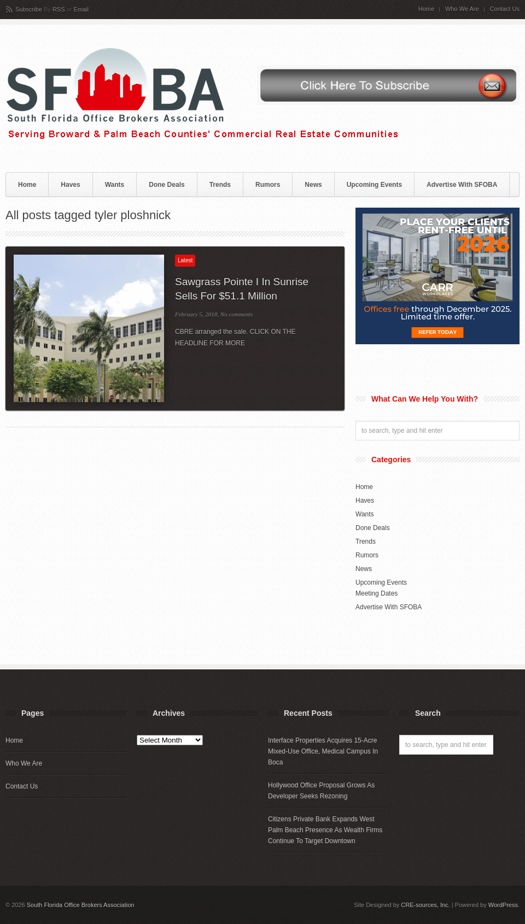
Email (81, 9)
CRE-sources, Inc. (425, 905)
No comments (236, 314)
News (313, 185)
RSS (58, 9)
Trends (220, 185)
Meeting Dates (376, 593)
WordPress (503, 905)
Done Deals (166, 185)
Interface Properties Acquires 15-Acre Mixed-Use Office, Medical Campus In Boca (323, 751)
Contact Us (505, 9)
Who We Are (462, 9)
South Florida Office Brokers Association (81, 905)
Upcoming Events (374, 185)
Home (426, 9)
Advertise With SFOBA (462, 185)
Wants (115, 185)
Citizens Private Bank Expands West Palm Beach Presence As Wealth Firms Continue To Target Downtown (325, 830)
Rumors (267, 185)
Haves (70, 185)
